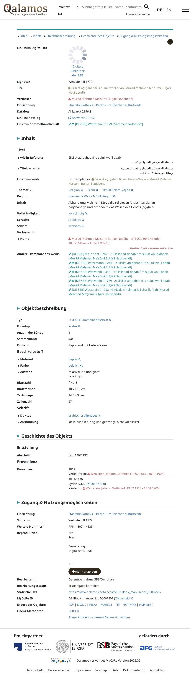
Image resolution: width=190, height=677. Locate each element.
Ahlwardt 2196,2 (83, 118)
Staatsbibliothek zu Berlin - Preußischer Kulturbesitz (105, 105)
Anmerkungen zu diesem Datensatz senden (99, 617)
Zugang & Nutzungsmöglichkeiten (144, 36)
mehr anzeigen (84, 571)
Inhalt (37, 36)
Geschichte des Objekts (97, 36)
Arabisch (76, 220)
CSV (71, 605)
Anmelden (157, 670)
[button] (185, 10)
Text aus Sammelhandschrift (90, 320)
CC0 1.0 (73, 611)
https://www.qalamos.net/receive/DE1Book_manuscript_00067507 (114, 592)
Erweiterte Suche (138, 14)
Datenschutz (35, 670)
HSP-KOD (129, 605)
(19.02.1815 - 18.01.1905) (127, 474)
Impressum (83, 670)
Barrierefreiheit (59, 670)
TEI (117, 605)
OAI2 (115, 670)
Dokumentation (134, 670)
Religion (75, 190)
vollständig (77, 213)
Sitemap (101, 670)
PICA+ (93, 605)
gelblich (75, 365)
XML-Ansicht (123, 598)
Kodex (74, 326)
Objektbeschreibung (61, 36)
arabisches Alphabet (84, 415)
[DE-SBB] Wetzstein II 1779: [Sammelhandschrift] (109, 124)
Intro (23, 36)
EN (168, 9)
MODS (81, 605)
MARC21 (106, 605)
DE (159, 9)
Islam (92, 190)
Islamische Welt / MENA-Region (91, 196)
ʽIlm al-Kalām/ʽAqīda (118, 190)
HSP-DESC (146, 605)
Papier (74, 359)
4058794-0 (98, 484)
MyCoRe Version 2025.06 (123, 660)
